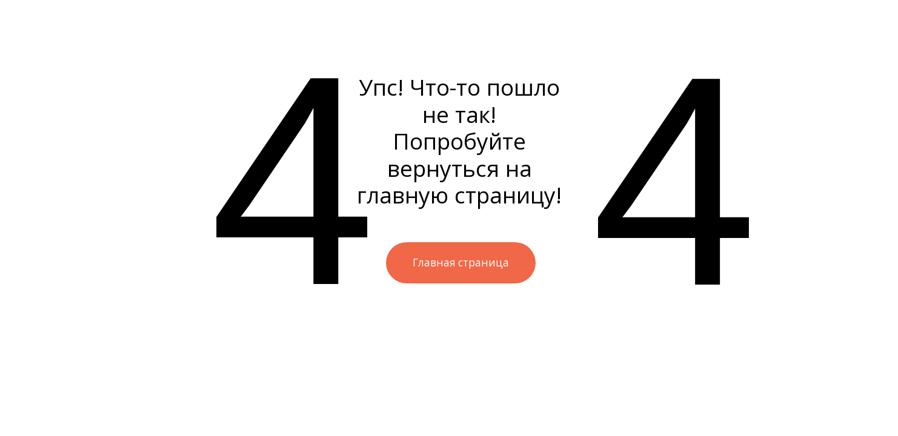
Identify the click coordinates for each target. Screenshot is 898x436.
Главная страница (461, 262)
